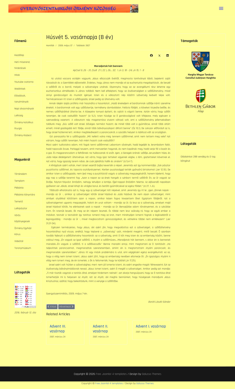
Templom (19, 180)
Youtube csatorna (23, 82)
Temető (18, 201)
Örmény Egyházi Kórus (22, 231)
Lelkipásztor (20, 208)
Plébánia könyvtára (24, 194)
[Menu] (221, 8)
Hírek (17, 75)
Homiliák (50, 45)
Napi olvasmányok (24, 108)
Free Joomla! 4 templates (111, 377)
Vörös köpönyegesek (22, 218)
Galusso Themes (151, 377)
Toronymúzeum (22, 248)
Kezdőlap (19, 55)
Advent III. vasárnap (58, 332)
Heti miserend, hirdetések (22, 65)
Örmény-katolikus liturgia (23, 125)
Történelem (20, 174)
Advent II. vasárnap (100, 332)
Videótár (18, 241)
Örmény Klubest (23, 135)
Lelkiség (18, 115)
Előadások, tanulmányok (21, 98)
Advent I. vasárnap (151, 329)
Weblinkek (19, 88)
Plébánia (18, 187)
